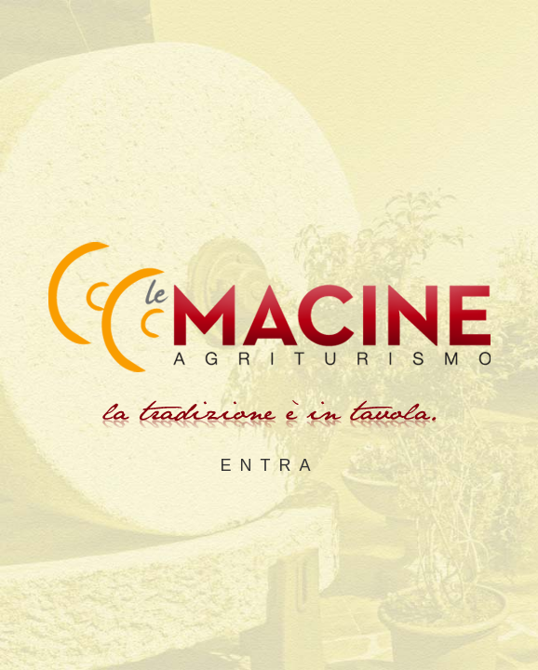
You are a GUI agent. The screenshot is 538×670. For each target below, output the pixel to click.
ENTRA (269, 465)
